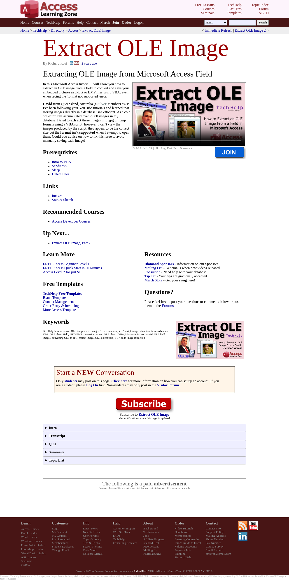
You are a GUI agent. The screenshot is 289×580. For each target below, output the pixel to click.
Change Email (60, 550)
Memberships (60, 543)
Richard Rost (151, 543)
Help (80, 22)
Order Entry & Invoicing (61, 306)
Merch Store (153, 280)
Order (179, 523)
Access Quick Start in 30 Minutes (72, 268)
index (36, 529)
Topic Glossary (92, 539)
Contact (92, 22)
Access (73, 30)
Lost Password (61, 539)
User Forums (91, 535)
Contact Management (58, 302)
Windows (27, 541)
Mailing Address (216, 535)
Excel (24, 533)
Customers (60, 523)
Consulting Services (125, 543)
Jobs (146, 535)
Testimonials (151, 532)
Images (57, 196)
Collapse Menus (93, 553)
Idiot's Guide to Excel (188, 543)
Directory (58, 30)
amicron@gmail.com (218, 553)
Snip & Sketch (62, 200)
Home (24, 22)
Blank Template (54, 297)
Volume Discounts (186, 546)
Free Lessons (151, 546)
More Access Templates (60, 310)
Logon (139, 22)
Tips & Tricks (91, 543)
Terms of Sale (183, 557)
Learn (25, 523)
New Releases (91, 532)
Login (55, 528)
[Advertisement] (144, 503)
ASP (23, 557)
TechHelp (53, 22)
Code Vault (89, 550)
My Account (59, 532)
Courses (38, 22)
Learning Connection (187, 539)
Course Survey (215, 546)
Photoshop (27, 549)
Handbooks (182, 532)
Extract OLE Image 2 (250, 30)
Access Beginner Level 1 (66, 264)
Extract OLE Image (96, 30)
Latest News (90, 528)
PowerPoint (28, 545)
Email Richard (214, 550)
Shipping (180, 553)
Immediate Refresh (218, 30)
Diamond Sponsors (159, 264)
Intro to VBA (61, 162)
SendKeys (59, 166)
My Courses (59, 535)
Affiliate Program (154, 539)
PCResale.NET (152, 553)
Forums (68, 22)
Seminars (26, 561)
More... (25, 564)
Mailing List (153, 268)
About (148, 523)
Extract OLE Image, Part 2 (71, 243)
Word (24, 537)
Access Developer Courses (71, 221)
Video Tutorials (184, 528)
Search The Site (92, 546)
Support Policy (215, 532)
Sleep (56, 170)
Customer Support (124, 528)
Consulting (152, 272)
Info (86, 523)
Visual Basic (28, 553)
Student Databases (63, 546)
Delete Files (60, 174)
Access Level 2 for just (62, 272)
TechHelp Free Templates (62, 293)
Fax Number (213, 543)
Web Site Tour (121, 532)
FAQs (116, 535)
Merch (105, 22)
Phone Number (215, 539)
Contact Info (213, 528)
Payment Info (183, 550)
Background (150, 528)
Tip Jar (150, 276)
